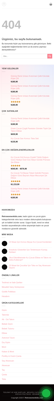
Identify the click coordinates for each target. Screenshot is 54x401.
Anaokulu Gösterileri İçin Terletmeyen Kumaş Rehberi (28, 251)
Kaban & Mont (8, 352)
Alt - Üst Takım (8, 319)
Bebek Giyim (7, 324)
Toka (4, 379)
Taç (3, 370)
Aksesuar (6, 365)
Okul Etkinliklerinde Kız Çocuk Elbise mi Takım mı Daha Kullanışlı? (30, 259)
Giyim (4, 310)
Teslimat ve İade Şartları (12, 283)
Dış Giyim (6, 342)
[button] (4, 4)
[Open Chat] (46, 393)
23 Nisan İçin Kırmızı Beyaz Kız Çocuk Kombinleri (30, 242)
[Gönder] (49, 56)
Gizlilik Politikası (9, 292)
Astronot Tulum (8, 338)
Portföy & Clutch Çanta (11, 356)
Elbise (4, 333)
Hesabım (5, 296)
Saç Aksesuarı (8, 361)
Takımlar (5, 315)
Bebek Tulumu (8, 329)
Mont (4, 347)
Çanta (4, 375)
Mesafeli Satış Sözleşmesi (13, 287)
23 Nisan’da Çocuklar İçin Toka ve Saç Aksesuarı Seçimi (30, 266)
